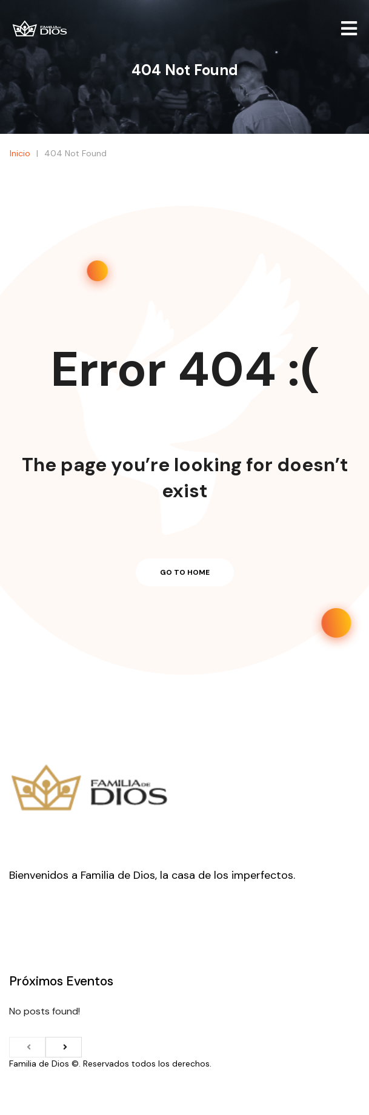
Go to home (185, 572)
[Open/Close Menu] (349, 28)
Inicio (179, 99)
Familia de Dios (39, 1063)
